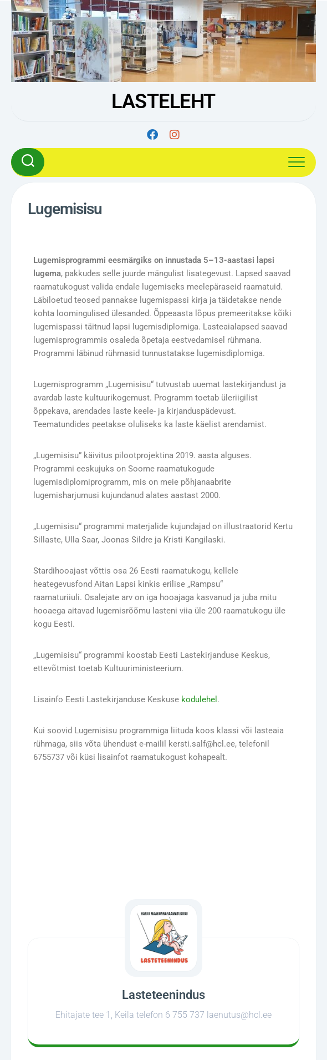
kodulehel (199, 699)
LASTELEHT (163, 101)
